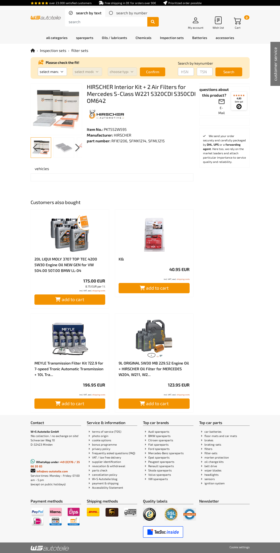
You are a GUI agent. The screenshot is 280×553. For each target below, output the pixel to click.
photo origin (100, 435)
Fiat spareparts (158, 444)
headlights (211, 474)
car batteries (212, 431)
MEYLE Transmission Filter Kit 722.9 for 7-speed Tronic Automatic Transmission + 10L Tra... (68, 369)
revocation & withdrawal (108, 466)
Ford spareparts (159, 448)
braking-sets (212, 444)
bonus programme (104, 444)
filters (208, 448)
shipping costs (98, 290)
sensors (209, 479)
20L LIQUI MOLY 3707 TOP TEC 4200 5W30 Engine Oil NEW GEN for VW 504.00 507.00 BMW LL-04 (65, 265)
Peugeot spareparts (161, 461)
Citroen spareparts (160, 440)
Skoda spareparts (160, 470)
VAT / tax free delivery (106, 457)
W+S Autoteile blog (104, 479)
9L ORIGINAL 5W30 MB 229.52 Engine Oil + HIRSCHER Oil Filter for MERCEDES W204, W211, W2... (154, 369)
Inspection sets (53, 50)
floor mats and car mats (220, 435)
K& (121, 259)
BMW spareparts (159, 435)
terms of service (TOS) (106, 431)
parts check (99, 470)
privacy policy (101, 448)
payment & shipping (105, 483)
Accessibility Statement (107, 487)
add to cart (69, 299)
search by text (88, 13)
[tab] (85, 13)
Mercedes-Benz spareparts (166, 453)
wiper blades (212, 470)
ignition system (214, 483)
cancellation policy (104, 474)
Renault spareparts (161, 466)
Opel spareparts (159, 457)
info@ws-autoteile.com (52, 471)
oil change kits (214, 461)
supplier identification (106, 461)
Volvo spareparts (159, 474)
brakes (208, 440)
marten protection (216, 457)
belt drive (210, 466)
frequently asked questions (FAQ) (113, 453)
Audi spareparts (158, 431)
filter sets (79, 50)
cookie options (101, 440)
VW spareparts (158, 479)
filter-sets (210, 453)
